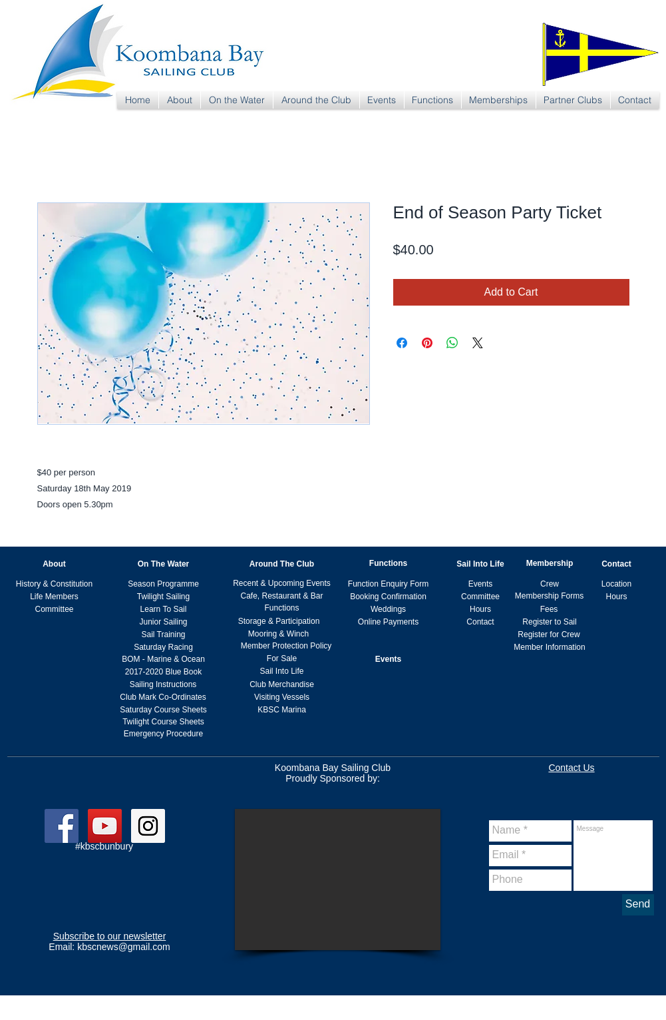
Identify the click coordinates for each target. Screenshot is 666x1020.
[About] (54, 564)
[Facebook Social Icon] (62, 826)
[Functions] (388, 564)
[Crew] (549, 584)
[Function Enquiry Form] (388, 584)
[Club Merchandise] (282, 684)
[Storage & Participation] (279, 621)
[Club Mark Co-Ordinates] (163, 697)
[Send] (638, 904)
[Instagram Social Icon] (148, 826)
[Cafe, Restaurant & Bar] (282, 596)
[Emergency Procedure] (163, 734)
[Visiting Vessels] (282, 697)
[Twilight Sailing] (163, 597)
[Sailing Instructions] (163, 684)
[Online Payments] (388, 622)
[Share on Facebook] (402, 343)
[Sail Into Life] (480, 564)
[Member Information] (549, 647)
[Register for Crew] (549, 635)
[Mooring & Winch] (279, 634)
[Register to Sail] (549, 622)
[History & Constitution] (54, 584)
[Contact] (616, 564)
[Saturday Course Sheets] (163, 710)
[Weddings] (388, 609)
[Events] (480, 584)
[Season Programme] (163, 584)
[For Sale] (282, 658)
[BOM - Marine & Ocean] (163, 659)
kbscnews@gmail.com (123, 946)
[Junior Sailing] (163, 622)
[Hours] (616, 597)
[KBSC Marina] (282, 710)
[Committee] (54, 609)
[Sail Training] (163, 635)
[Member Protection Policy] (286, 646)
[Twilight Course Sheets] (163, 722)
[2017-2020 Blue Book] (163, 672)
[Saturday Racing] (163, 647)
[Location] (616, 584)
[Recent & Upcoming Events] (282, 583)
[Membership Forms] (549, 596)
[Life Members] (54, 597)
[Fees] (549, 609)
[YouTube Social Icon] (105, 826)
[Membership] (549, 564)
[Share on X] (478, 343)
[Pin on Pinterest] (427, 343)
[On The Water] (163, 564)
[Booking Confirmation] (388, 597)
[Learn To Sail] (163, 609)
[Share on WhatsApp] (452, 343)
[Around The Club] (282, 564)
